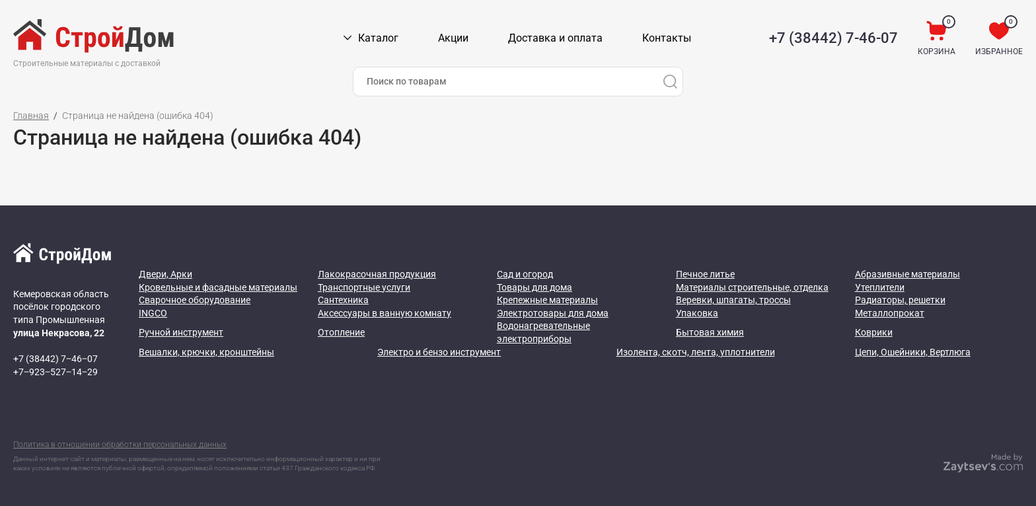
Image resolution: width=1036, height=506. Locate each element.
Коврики (874, 332)
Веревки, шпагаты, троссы (733, 300)
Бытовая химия (710, 332)
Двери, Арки (165, 274)
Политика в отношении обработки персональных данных (120, 444)
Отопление (341, 332)
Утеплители (880, 287)
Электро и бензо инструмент (439, 352)
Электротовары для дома (553, 313)
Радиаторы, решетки (900, 300)
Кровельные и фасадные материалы (218, 287)
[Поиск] (670, 81)
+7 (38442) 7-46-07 (833, 38)
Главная (31, 115)
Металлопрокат (889, 313)
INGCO (153, 313)
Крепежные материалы (547, 300)
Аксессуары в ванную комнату (384, 313)
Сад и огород (525, 274)
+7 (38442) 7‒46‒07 (55, 358)
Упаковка (697, 313)
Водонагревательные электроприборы (543, 332)
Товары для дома (534, 287)
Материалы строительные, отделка (752, 287)
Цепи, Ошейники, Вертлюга (913, 352)
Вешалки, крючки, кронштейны (206, 352)
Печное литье (705, 274)
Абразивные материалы (907, 274)
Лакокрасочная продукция (377, 274)
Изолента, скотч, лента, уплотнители (695, 352)
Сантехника (343, 300)
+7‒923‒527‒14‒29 (55, 372)
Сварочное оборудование (194, 300)
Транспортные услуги (364, 287)
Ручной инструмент (181, 332)
